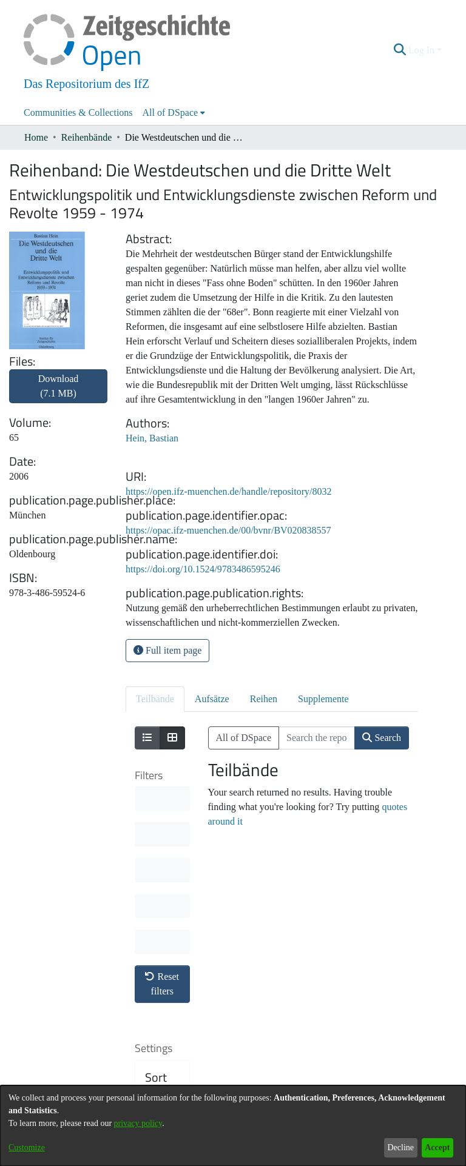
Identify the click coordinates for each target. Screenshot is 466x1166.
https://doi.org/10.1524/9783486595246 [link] (203, 569)
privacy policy (138, 1123)
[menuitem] (174, 113)
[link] (58, 393)
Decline (400, 1147)
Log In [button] (422, 50)
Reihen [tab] (263, 699)
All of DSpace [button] (170, 112)
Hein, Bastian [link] (152, 438)
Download (58, 386)
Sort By (156, 905)
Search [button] (381, 737)
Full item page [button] (167, 650)
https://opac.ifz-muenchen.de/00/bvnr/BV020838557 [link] (228, 530)
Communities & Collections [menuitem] (78, 112)
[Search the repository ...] (317, 737)
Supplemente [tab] (323, 699)
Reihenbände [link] (86, 137)
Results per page (164, 1005)
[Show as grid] (172, 737)
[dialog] (233, 1125)
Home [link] (36, 137)
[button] (400, 50)
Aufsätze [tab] (212, 699)
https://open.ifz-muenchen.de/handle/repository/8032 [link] (228, 491)
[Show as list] (147, 737)
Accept (437, 1147)
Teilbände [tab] (155, 699)
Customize (26, 1147)
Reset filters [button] (162, 804)
